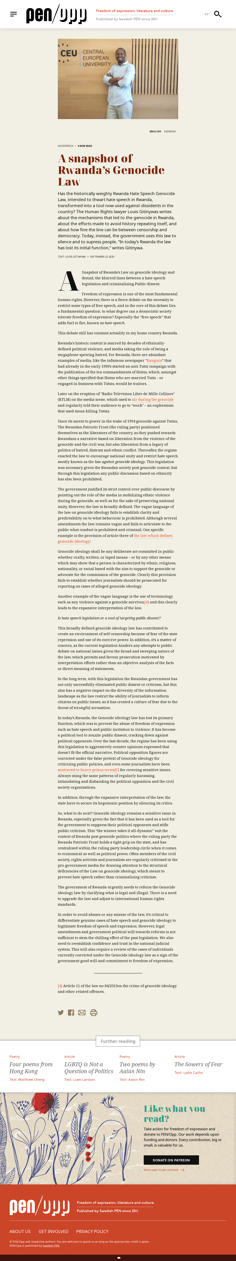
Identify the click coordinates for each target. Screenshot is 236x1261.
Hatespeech (65, 146)
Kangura (154, 360)
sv (206, 14)
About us (20, 1231)
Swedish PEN (51, 1245)
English (155, 131)
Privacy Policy (92, 1231)
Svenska (170, 131)
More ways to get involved (164, 1170)
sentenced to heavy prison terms (86, 769)
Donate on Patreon (171, 1160)
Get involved (53, 1231)
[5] (117, 769)
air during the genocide (153, 399)
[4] (146, 601)
